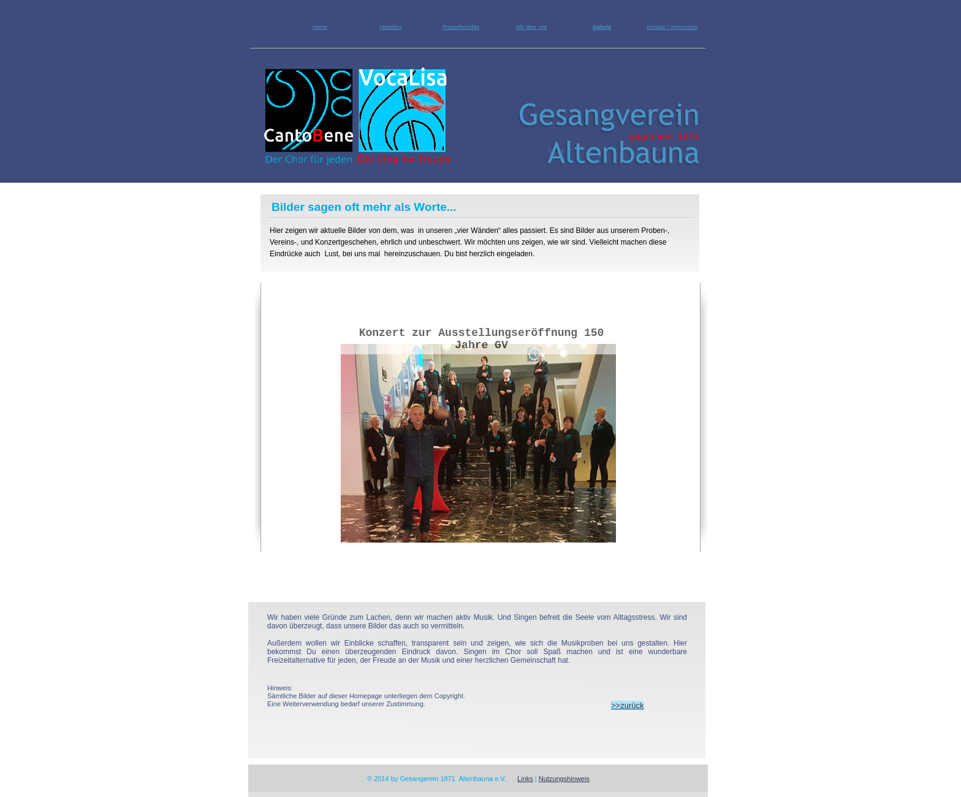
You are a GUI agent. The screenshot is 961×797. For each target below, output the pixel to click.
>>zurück (627, 705)
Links (525, 778)
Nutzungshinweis (564, 778)
